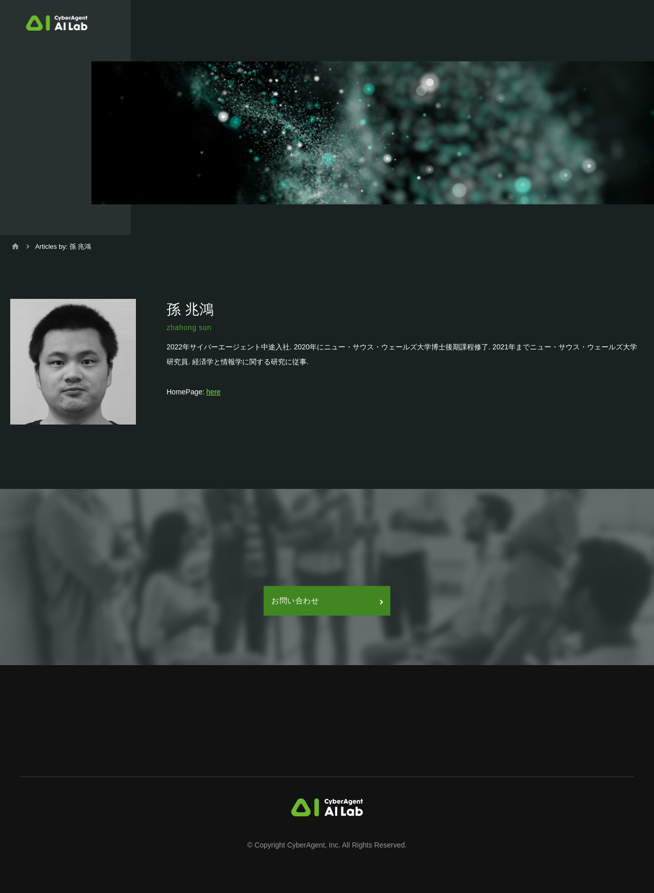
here (213, 392)
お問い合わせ (327, 600)
